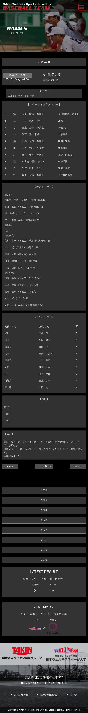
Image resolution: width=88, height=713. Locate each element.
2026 (44, 490)
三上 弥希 (44, 380)
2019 (44, 559)
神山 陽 (43, 346)
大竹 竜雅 (44, 360)
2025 (44, 500)
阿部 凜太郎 (46, 353)
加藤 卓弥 (44, 340)
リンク (73, 694)
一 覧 (44, 466)
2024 (44, 510)
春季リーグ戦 (17, 75)
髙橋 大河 (44, 367)
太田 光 (43, 387)
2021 (44, 540)
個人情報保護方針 (49, 694)
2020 (44, 550)
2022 (44, 530)
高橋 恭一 (44, 333)
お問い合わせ (21, 694)
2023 (44, 520)
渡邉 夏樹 (44, 374)
